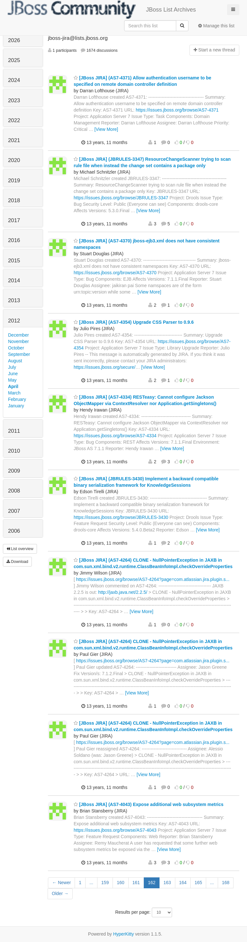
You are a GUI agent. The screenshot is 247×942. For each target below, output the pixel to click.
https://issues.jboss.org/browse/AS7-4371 (177, 110)
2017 (14, 220)
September (19, 354)
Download (17, 561)
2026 (14, 40)
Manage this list (216, 25)
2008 (14, 491)
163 (167, 882)
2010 (14, 451)
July (12, 367)
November (18, 341)
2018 (14, 200)
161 (136, 882)
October (16, 347)
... (91, 882)
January (16, 405)
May (12, 380)
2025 (14, 60)
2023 (14, 100)
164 (183, 882)
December (18, 335)
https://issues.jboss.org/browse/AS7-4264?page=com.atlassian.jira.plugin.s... (153, 579)
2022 (14, 120)
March (14, 392)
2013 (14, 300)
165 (198, 882)
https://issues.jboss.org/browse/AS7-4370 (115, 272)
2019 (14, 180)
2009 (14, 471)
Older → (60, 893)
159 (105, 882)
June (13, 373)
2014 (14, 280)
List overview (19, 549)
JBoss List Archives (102, 10)
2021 (14, 140)
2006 (14, 531)
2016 (14, 240)
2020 (14, 160)
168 (225, 882)
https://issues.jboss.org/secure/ (104, 367)
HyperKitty (123, 934)
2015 (14, 261)
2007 (14, 511)
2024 (14, 80)
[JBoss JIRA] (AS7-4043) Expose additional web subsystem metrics (149, 804)
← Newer (61, 882)
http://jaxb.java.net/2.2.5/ (122, 592)
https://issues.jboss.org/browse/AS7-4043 (115, 830)
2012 (14, 321)
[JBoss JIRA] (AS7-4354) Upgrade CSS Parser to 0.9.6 (134, 322)
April (13, 386)
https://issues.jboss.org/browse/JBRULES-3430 (121, 517)
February (17, 399)
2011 (14, 431)
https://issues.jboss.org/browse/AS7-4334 (115, 435)
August (15, 360)
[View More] (106, 129)
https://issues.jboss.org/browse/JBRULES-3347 (121, 197)
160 (120, 882)
